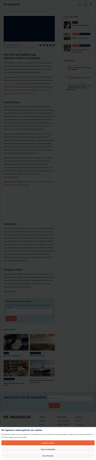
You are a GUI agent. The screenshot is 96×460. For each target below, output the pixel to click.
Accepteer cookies (48, 443)
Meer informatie (48, 456)
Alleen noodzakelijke (48, 449)
